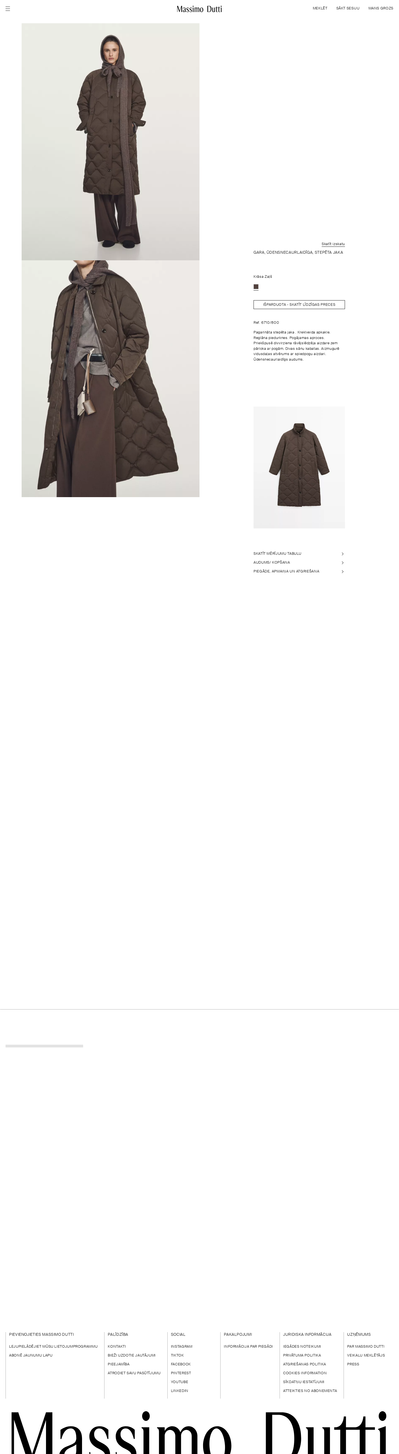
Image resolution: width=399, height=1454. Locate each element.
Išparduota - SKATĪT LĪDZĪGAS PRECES (299, 305)
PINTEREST (181, 1373)
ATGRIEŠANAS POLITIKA (304, 1364)
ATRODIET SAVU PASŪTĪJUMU (134, 1373)
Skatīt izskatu (333, 244)
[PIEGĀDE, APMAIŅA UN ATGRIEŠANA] (299, 571)
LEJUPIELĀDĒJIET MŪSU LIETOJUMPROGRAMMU (53, 1346)
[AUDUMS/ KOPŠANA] (299, 562)
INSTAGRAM (182, 1346)
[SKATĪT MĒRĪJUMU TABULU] (299, 554)
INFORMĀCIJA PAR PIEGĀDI (248, 1346)
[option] (256, 286)
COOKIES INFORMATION (305, 1373)
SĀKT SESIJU (348, 8)
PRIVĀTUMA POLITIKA (302, 1355)
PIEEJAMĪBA (118, 1364)
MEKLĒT (320, 8)
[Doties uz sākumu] (199, 8)
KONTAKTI (117, 1346)
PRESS (353, 1364)
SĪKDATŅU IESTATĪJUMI (303, 1382)
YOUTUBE (179, 1382)
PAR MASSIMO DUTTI (365, 1346)
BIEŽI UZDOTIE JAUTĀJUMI (132, 1355)
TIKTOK (177, 1355)
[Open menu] (9, 9)
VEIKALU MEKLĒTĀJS (366, 1355)
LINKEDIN (179, 1391)
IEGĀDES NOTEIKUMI (302, 1346)
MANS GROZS (381, 8)
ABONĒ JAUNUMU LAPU (31, 1355)
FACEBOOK (181, 1364)
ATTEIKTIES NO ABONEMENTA (310, 1391)
